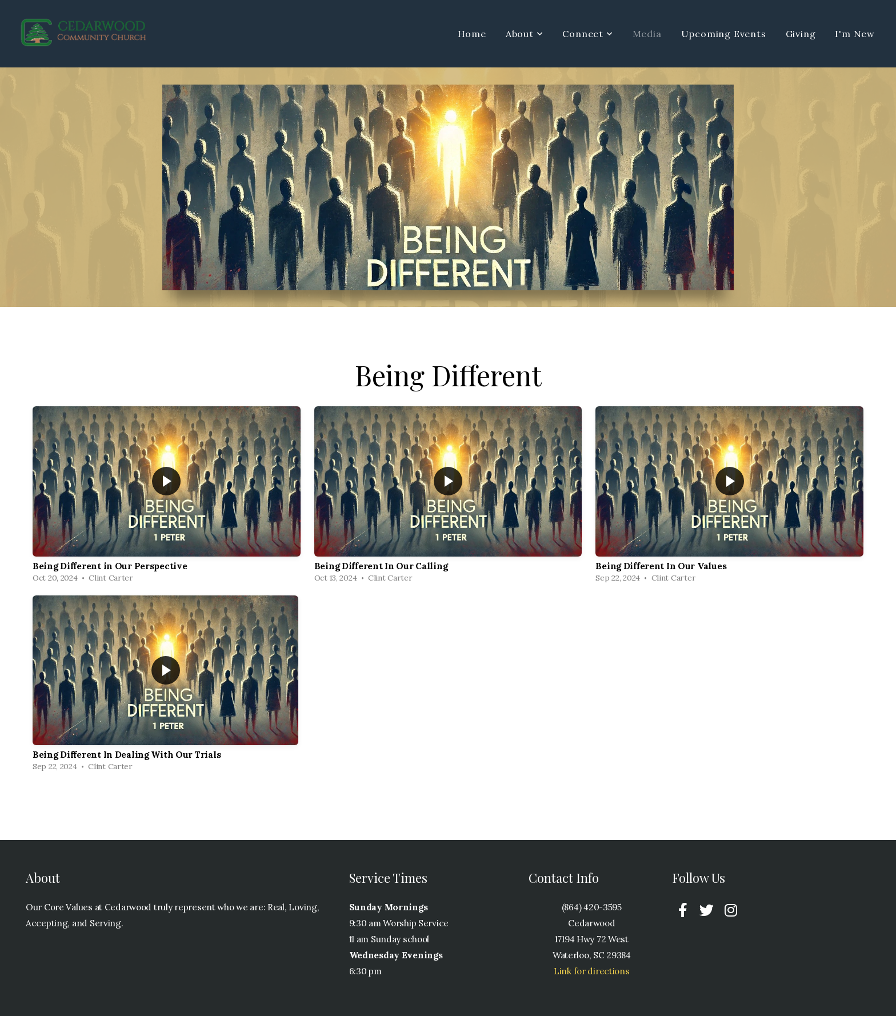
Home (472, 33)
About (524, 33)
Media (647, 33)
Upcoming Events (723, 33)
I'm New (855, 33)
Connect (587, 33)
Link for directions (592, 971)
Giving (801, 33)
